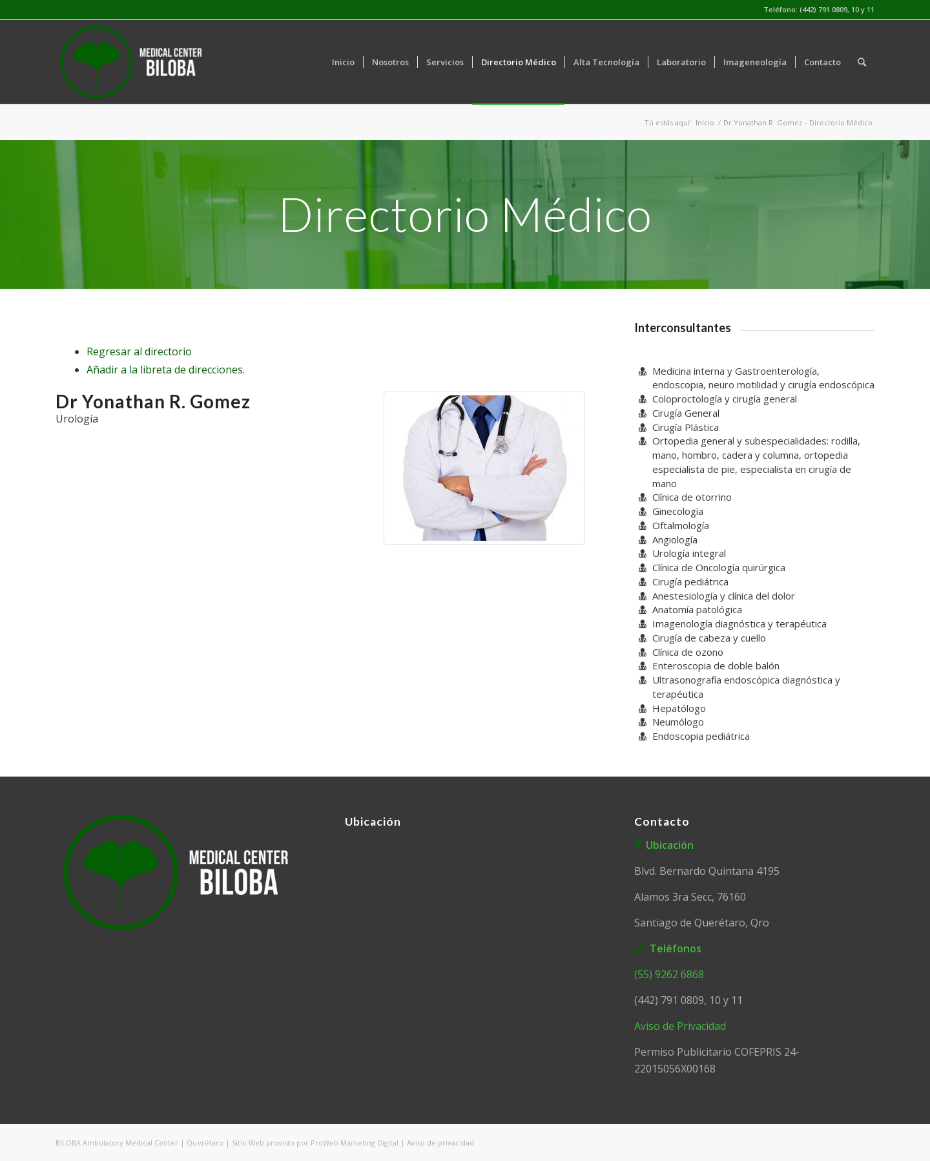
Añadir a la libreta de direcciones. (166, 369)
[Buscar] (861, 62)
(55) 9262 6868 (669, 974)
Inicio (705, 122)
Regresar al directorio (139, 351)
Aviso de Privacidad (680, 1026)
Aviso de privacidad (440, 1142)
